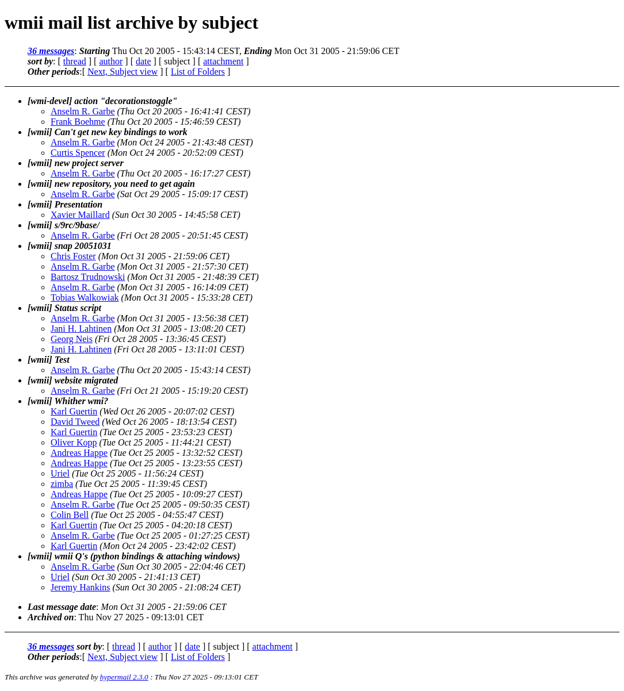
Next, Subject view (122, 71)
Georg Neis (72, 339)
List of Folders (198, 71)
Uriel (60, 473)
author (110, 61)
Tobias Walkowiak (85, 297)
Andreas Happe (79, 453)
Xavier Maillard (80, 215)
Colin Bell (70, 515)
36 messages (51, 51)
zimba (62, 484)
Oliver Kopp (74, 442)
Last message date (62, 607)
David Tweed (75, 422)
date (143, 61)
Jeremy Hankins (80, 587)
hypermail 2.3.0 (124, 677)
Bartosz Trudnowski (88, 277)
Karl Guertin (74, 411)
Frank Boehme (78, 121)
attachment (223, 61)
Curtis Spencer (78, 153)
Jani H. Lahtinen (81, 328)
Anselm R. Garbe (83, 111)
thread (74, 61)
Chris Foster (73, 256)
